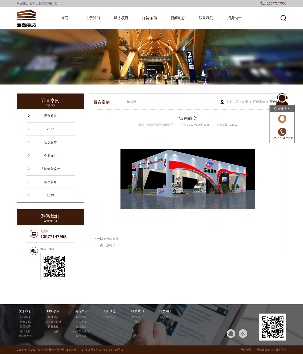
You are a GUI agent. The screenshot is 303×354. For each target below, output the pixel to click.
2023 (50, 195)
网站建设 (262, 349)
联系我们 (206, 18)
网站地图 (246, 349)
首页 (64, 18)
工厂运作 (53, 331)
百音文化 (25, 321)
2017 (50, 129)
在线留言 (137, 321)
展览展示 (53, 317)
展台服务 (50, 116)
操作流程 (25, 331)
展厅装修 (50, 182)
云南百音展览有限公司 (51, 349)
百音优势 (25, 326)
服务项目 (121, 18)
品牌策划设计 (50, 169)
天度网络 (281, 349)
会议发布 (50, 142)
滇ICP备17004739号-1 (109, 349)
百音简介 (25, 317)
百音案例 (149, 18)
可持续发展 (25, 336)
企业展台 (50, 155)
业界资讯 (109, 317)
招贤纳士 (234, 18)
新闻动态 (178, 18)
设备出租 (53, 326)
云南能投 (112, 238)
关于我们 (93, 18)
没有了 (111, 245)
